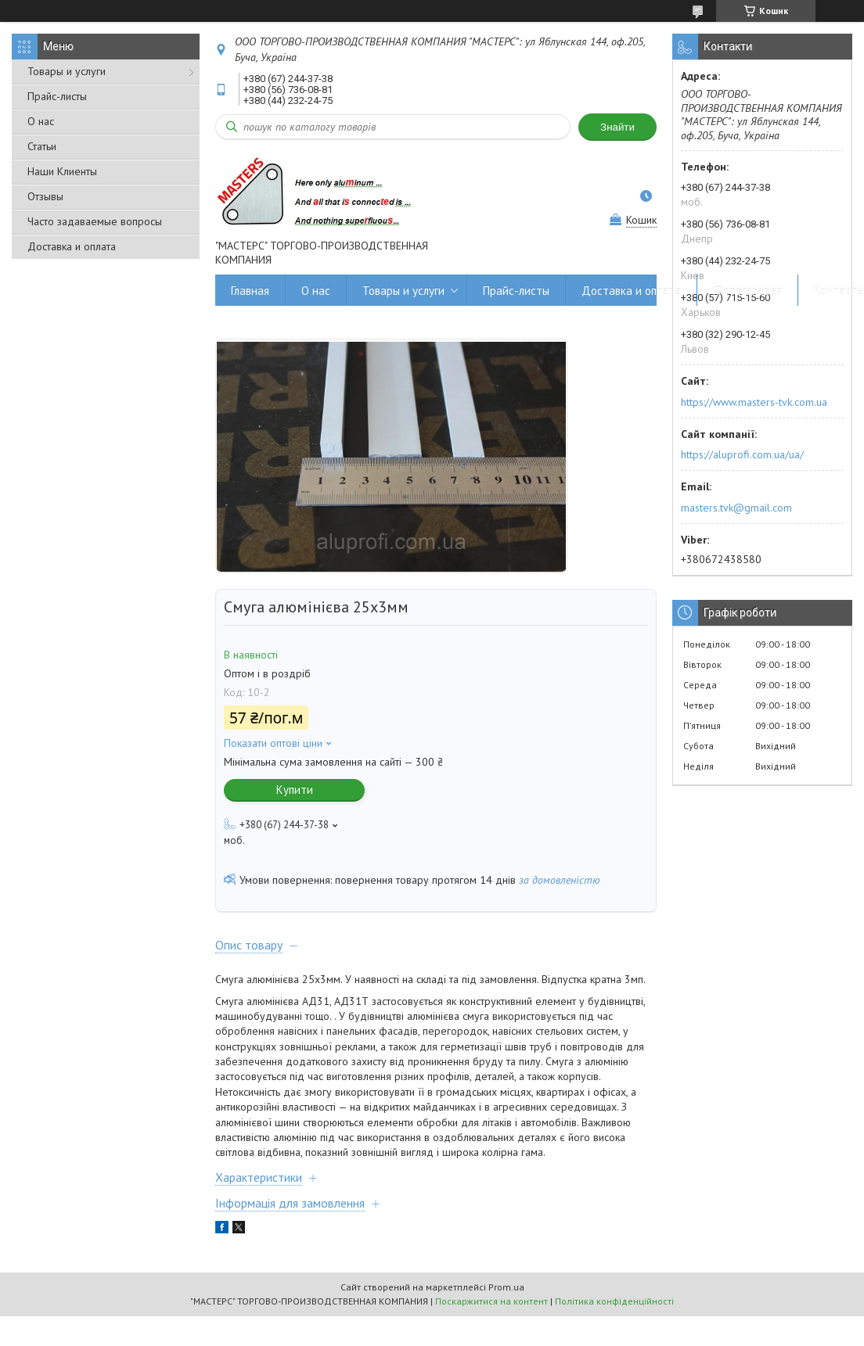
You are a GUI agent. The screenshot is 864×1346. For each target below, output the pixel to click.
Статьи (41, 146)
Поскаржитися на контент (491, 1301)
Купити (294, 789)
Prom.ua (506, 1287)
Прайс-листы (57, 96)
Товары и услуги (66, 71)
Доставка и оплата (71, 246)
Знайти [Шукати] (617, 127)
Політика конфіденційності (614, 1301)
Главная (250, 290)
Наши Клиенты (62, 171)
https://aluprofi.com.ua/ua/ (742, 454)
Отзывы (45, 196)
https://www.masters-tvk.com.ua (754, 402)
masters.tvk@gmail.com (736, 508)
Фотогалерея (747, 290)
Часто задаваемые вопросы (94, 221)
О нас (40, 121)
